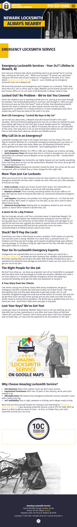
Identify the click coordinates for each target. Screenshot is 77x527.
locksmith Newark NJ (11, 256)
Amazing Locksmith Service (19, 80)
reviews (47, 511)
